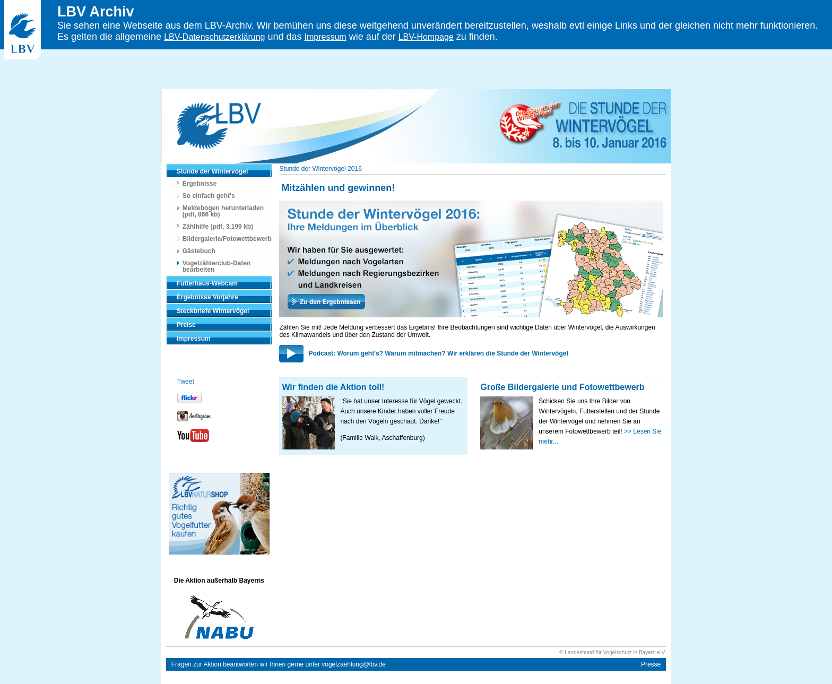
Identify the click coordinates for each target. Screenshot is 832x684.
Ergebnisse (200, 183)
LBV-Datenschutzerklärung (214, 36)
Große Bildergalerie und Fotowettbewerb (562, 387)
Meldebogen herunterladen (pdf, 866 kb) (223, 211)
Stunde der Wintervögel (212, 171)
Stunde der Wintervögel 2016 (320, 168)
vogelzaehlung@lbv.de (354, 664)
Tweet (185, 381)
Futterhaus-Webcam (207, 283)
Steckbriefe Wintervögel (213, 311)
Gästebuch (199, 251)
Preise (186, 324)
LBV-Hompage (426, 36)
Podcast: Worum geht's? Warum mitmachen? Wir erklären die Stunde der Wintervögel (438, 353)
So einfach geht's (209, 196)
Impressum (325, 36)
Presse (651, 664)
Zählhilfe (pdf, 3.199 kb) (218, 226)
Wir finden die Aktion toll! (333, 387)
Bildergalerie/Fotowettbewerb (227, 239)
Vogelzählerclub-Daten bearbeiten (216, 266)
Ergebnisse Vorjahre (207, 297)
